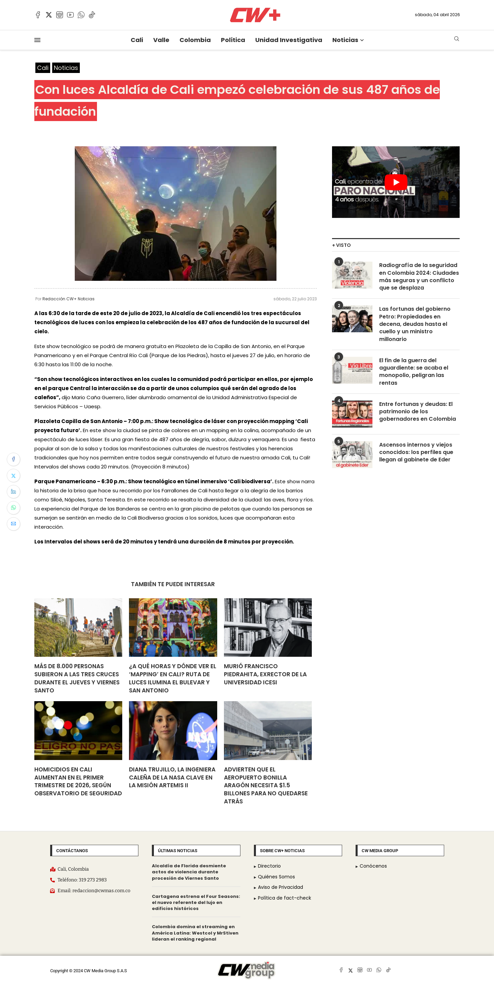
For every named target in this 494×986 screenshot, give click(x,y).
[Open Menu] (37, 40)
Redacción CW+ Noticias (68, 299)
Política (233, 40)
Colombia (195, 40)
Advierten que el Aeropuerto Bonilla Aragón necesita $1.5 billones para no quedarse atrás (266, 785)
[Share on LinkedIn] (13, 491)
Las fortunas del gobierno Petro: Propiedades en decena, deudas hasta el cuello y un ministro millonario (415, 324)
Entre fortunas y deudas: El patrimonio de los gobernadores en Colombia (417, 412)
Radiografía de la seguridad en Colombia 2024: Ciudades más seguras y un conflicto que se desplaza (419, 277)
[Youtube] (70, 14)
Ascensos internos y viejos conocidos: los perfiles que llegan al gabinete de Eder (416, 453)
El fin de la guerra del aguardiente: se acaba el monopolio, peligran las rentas (413, 372)
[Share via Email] (13, 524)
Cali (137, 40)
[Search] (456, 39)
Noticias (345, 40)
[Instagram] (59, 14)
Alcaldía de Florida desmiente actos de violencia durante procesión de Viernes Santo (189, 872)
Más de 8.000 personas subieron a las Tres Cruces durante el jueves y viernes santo (77, 678)
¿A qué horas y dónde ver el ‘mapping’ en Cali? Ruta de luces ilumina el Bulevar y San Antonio (172, 678)
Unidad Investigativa (288, 40)
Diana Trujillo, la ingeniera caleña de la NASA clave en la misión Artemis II (172, 777)
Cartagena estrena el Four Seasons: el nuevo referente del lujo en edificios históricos (196, 902)
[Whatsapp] (81, 14)
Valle (161, 40)
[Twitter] (49, 14)
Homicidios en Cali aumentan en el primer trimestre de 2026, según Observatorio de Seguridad (78, 781)
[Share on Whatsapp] (13, 508)
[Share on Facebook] (13, 459)
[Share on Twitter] (13, 475)
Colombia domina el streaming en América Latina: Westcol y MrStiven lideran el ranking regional (195, 933)
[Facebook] (38, 14)
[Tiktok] (92, 14)
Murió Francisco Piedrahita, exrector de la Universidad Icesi (265, 674)
